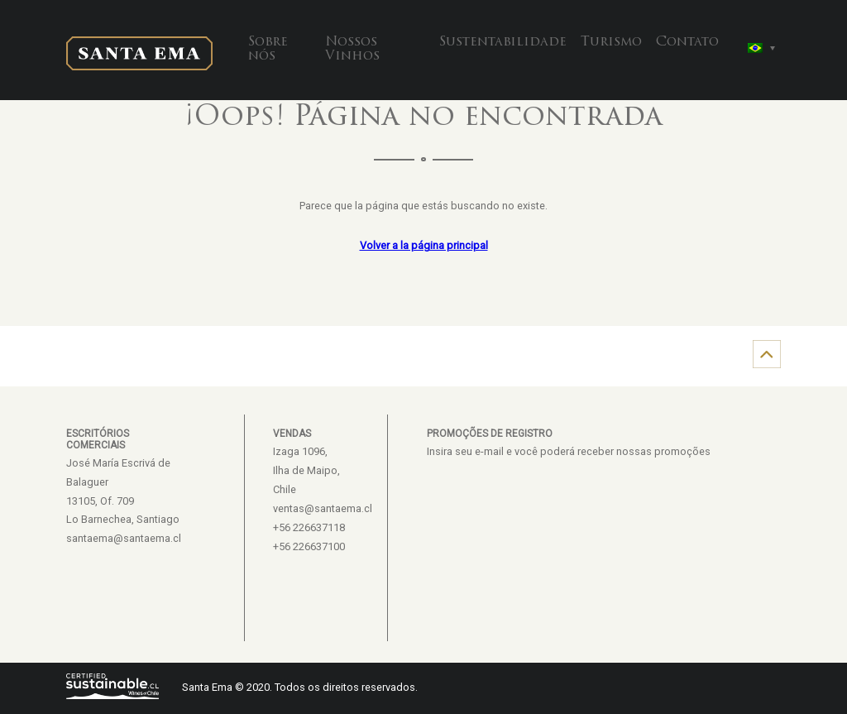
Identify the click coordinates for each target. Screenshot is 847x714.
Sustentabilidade (503, 42)
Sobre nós (268, 50)
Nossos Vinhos (352, 50)
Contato (687, 42)
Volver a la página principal (424, 245)
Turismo (611, 42)
